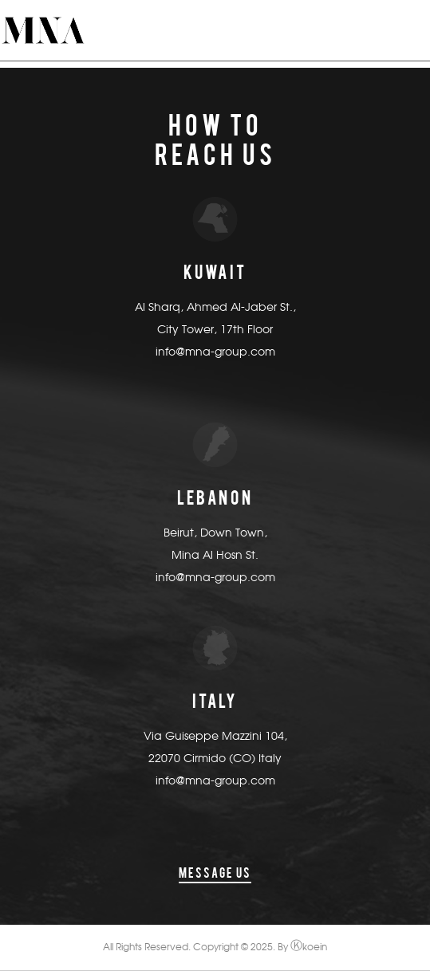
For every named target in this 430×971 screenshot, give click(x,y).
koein (308, 948)
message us (215, 872)
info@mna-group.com (215, 352)
